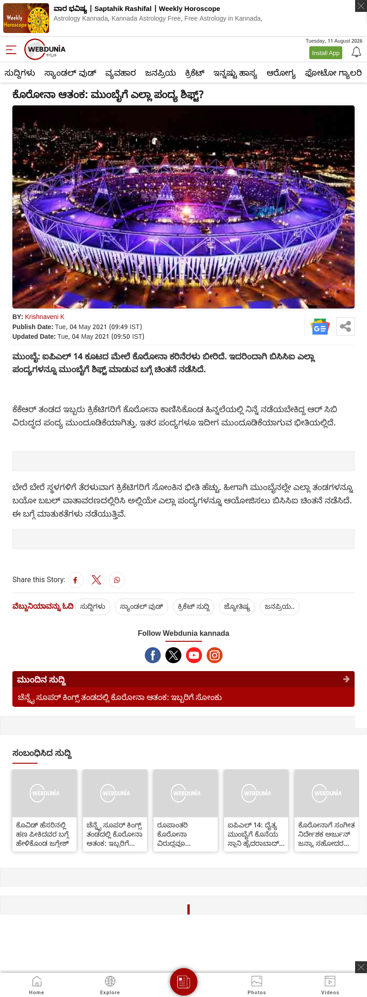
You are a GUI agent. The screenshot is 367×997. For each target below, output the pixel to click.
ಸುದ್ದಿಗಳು (20, 72)
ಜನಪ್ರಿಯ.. (280, 606)
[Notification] (355, 51)
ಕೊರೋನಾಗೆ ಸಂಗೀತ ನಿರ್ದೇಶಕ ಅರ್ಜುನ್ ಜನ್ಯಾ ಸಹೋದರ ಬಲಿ (326, 834)
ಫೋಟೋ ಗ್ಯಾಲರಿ (333, 72)
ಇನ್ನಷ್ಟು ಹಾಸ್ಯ (235, 72)
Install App (326, 53)
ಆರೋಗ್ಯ (281, 72)
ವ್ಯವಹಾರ (120, 72)
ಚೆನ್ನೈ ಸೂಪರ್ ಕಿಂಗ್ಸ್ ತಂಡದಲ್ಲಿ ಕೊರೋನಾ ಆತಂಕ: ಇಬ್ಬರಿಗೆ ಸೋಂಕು (120, 697)
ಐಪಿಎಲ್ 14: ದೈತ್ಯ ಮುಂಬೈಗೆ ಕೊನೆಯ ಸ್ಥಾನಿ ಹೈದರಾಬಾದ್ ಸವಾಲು (253, 834)
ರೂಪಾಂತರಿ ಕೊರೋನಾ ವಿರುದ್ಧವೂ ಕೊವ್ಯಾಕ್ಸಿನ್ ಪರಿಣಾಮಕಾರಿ (176, 834)
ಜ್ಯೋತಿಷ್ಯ (237, 606)
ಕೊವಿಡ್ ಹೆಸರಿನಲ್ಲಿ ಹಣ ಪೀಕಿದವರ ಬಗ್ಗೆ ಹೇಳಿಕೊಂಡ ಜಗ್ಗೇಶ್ (42, 834)
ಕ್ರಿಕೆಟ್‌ (194, 72)
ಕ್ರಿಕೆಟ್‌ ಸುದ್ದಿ (193, 606)
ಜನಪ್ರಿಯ (160, 72)
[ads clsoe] (361, 967)
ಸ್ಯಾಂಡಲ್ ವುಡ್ (70, 72)
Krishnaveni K (45, 316)
